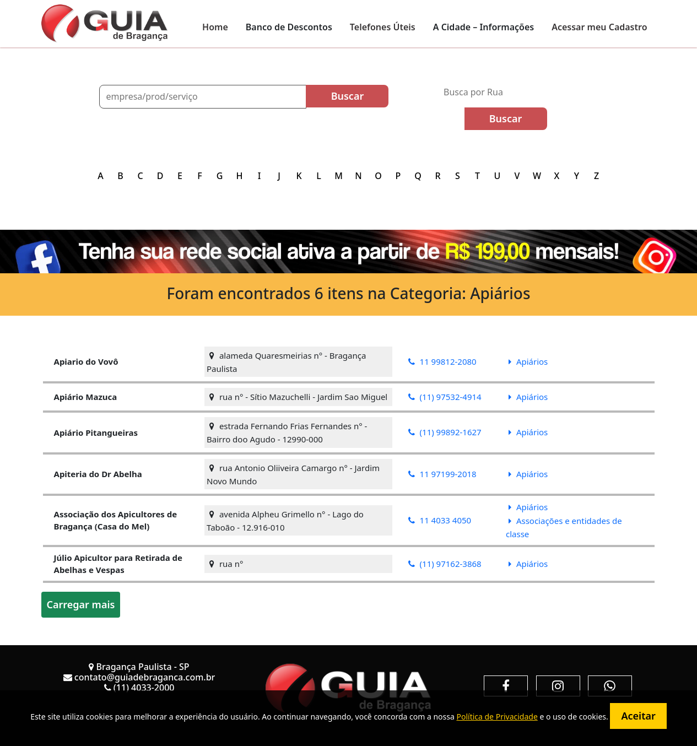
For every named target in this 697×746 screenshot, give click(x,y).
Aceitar (638, 715)
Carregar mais (81, 604)
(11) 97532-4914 (445, 396)
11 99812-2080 (442, 361)
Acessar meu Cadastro (599, 27)
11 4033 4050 (440, 520)
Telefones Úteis (382, 27)
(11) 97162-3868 (445, 563)
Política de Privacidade (496, 716)
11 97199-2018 (442, 473)
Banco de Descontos (289, 27)
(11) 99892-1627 (445, 431)
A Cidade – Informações (483, 27)
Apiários (528, 361)
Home (215, 27)
